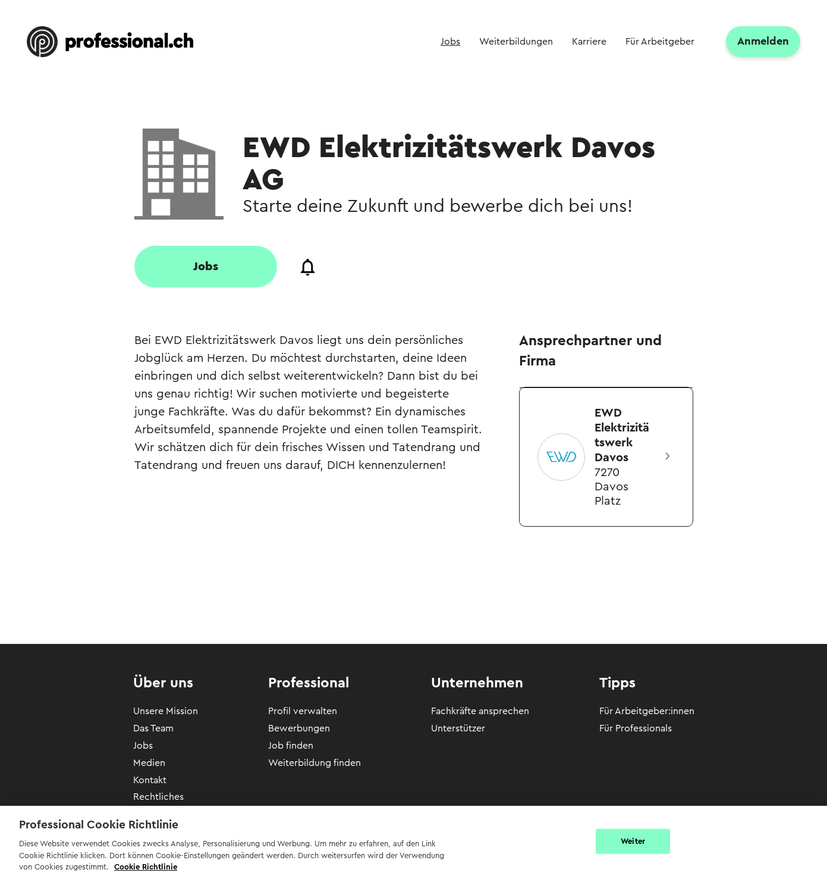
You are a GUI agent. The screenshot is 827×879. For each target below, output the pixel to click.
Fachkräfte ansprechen (480, 711)
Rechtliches (158, 797)
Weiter (633, 841)
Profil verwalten (302, 711)
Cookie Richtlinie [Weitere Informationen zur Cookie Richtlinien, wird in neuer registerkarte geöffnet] (145, 867)
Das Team (153, 728)
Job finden (290, 745)
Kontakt (149, 780)
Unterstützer (458, 728)
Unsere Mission (165, 711)
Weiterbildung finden (314, 763)
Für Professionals (635, 728)
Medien (149, 763)
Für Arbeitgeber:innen (646, 711)
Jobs (143, 745)
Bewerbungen (299, 728)
